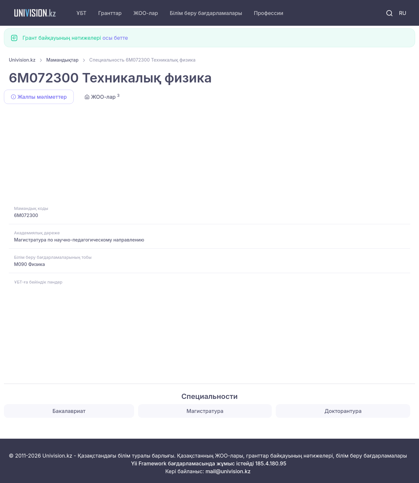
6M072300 (26, 215)
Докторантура (343, 411)
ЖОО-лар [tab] (102, 96)
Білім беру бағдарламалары (206, 13)
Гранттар (110, 13)
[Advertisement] (204, 155)
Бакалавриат (69, 411)
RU (402, 13)
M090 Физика (29, 264)
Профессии (268, 13)
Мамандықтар (62, 60)
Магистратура (205, 411)
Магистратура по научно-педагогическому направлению (79, 239)
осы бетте (115, 38)
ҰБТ (81, 13)
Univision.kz (22, 60)
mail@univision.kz (228, 471)
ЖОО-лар (145, 13)
